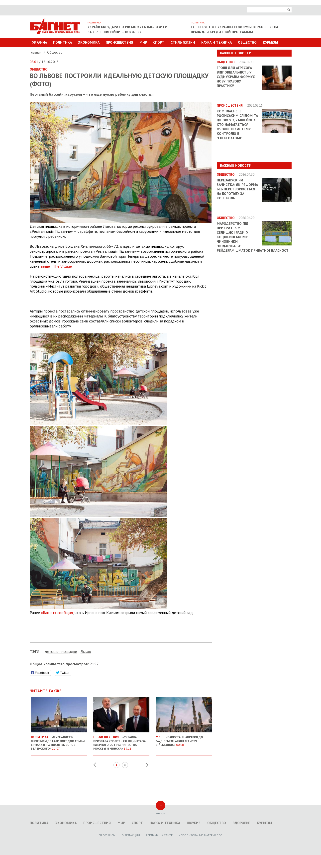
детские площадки (61, 651)
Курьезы (270, 42)
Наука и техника (216, 42)
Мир (143, 42)
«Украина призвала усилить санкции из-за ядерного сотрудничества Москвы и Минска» (121, 740)
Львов (86, 651)
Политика (62, 42)
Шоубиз (194, 823)
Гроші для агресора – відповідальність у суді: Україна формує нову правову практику (236, 77)
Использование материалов (200, 835)
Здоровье (241, 823)
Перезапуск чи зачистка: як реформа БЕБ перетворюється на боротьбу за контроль (237, 189)
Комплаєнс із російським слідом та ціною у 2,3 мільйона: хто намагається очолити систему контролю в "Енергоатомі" (237, 124)
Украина (39, 42)
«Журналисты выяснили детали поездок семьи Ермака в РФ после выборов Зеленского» (59, 740)
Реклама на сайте (159, 835)
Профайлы (107, 835)
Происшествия (119, 42)
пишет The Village (56, 266)
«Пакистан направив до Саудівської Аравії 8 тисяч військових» (184, 739)
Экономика (89, 42)
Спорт (158, 42)
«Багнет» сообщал (57, 612)
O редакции (130, 835)
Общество (247, 42)
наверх (160, 813)
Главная (36, 52)
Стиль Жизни (183, 42)
